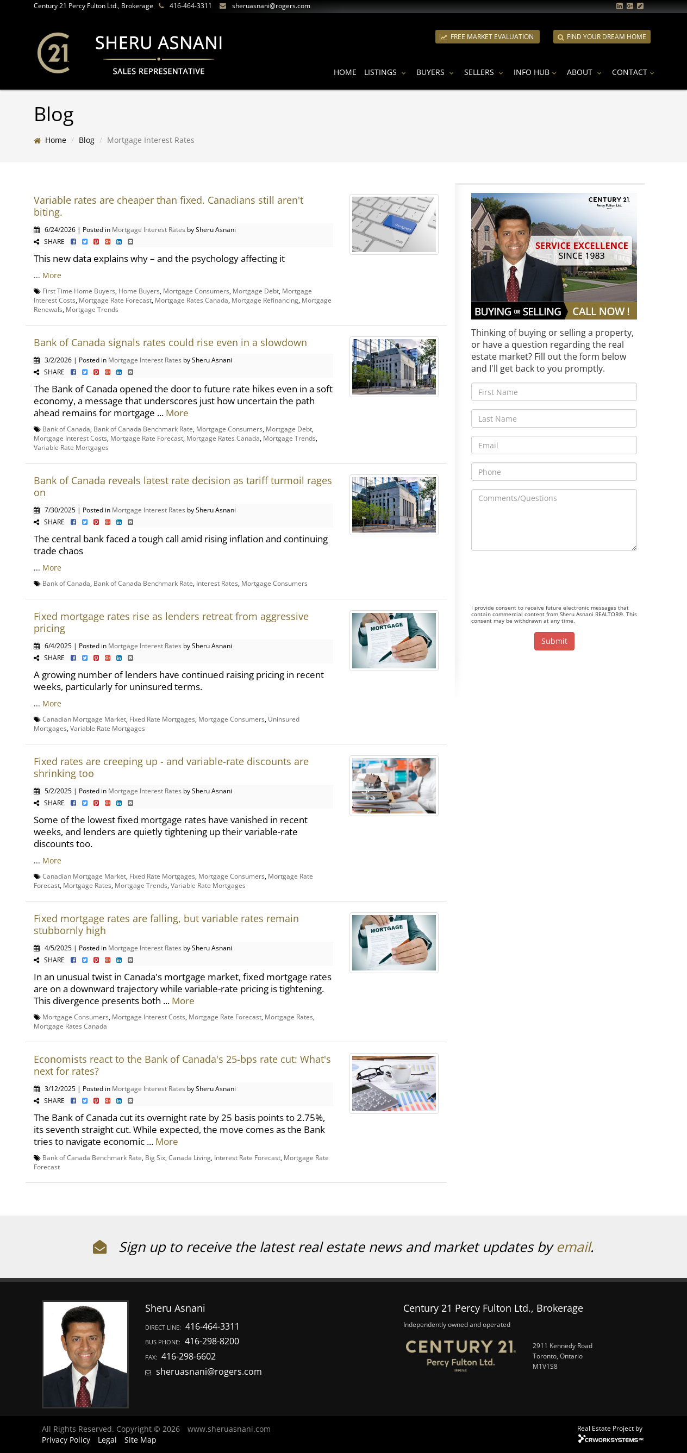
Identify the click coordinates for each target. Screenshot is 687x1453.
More (51, 275)
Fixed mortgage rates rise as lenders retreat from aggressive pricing (171, 622)
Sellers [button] (485, 72)
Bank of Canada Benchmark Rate (143, 428)
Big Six (155, 1157)
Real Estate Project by (609, 1428)
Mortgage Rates (87, 885)
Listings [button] (386, 72)
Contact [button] (634, 72)
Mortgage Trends (92, 309)
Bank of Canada (66, 428)
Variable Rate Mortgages (71, 447)
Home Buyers (139, 290)
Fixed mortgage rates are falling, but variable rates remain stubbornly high (166, 924)
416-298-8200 (212, 1341)
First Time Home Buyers (78, 290)
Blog (87, 140)
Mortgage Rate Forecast (115, 300)
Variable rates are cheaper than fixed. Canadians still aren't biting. (168, 205)
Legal (107, 1440)
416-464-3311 (191, 5)
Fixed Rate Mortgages (162, 719)
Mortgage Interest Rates (148, 229)
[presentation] (553, 580)
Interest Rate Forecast (247, 1157)
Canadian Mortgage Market (84, 719)
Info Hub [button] (536, 72)
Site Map (140, 1440)
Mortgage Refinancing (265, 300)
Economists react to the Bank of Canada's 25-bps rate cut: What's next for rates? (182, 1065)
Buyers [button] (436, 72)
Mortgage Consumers (196, 290)
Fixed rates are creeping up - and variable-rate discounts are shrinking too (171, 767)
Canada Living (189, 1157)
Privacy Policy (66, 1440)
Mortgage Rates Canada (191, 300)
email (573, 1246)
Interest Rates (217, 583)
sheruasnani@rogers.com (271, 5)
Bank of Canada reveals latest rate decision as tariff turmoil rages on (183, 486)
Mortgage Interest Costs (70, 438)
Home (345, 72)
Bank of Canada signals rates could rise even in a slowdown (170, 342)
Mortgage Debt (256, 290)
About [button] (585, 72)
